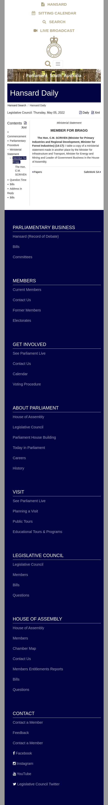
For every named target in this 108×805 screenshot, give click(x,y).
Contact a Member (28, 722)
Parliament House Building (34, 437)
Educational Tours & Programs (37, 532)
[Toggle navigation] (58, 64)
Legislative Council (28, 427)
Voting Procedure (27, 384)
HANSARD (54, 4)
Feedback (21, 733)
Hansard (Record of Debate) (36, 236)
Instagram (23, 764)
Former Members (27, 310)
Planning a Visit (25, 511)
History (18, 468)
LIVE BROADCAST (54, 30)
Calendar (20, 374)
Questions (21, 595)
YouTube (22, 774)
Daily (84, 112)
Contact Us (22, 300)
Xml (95, 112)
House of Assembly (28, 417)
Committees (22, 257)
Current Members (27, 290)
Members (20, 575)
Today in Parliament (29, 448)
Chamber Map (24, 648)
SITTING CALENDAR (54, 13)
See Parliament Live (29, 353)
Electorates (22, 320)
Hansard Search (17, 105)
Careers (19, 458)
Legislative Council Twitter (36, 784)
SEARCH (54, 22)
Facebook (22, 753)
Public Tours (23, 521)
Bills (16, 247)
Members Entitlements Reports (38, 669)
